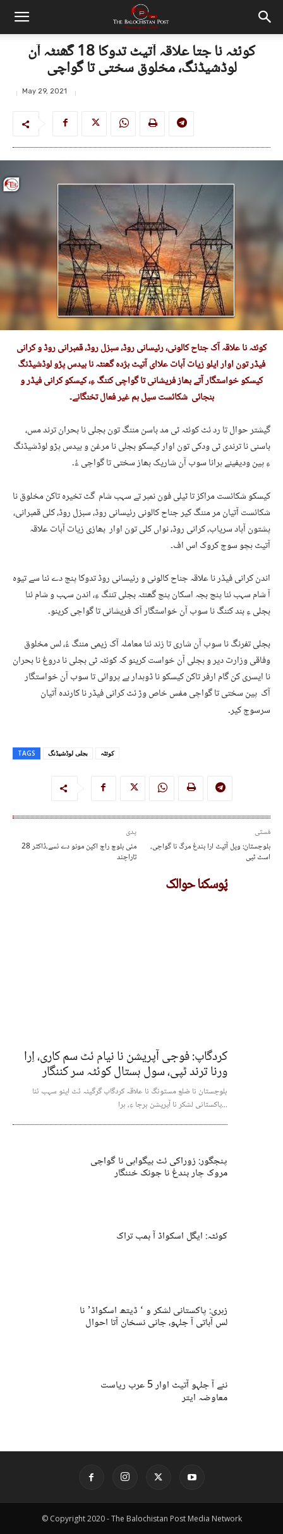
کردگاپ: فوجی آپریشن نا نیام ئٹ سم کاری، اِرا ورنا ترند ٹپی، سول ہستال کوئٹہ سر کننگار (125, 1065)
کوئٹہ (107, 753)
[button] (21, 17)
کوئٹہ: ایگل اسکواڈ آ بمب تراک (171, 1236)
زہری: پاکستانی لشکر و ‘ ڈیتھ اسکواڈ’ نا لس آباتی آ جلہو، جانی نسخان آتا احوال (153, 1316)
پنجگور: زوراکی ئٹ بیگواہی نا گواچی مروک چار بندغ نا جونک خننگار (158, 1167)
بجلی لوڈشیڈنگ (68, 753)
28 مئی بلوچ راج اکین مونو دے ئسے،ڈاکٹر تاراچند (78, 852)
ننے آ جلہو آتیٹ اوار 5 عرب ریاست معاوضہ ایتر (163, 1391)
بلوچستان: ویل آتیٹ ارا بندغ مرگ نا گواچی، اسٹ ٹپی (210, 852)
